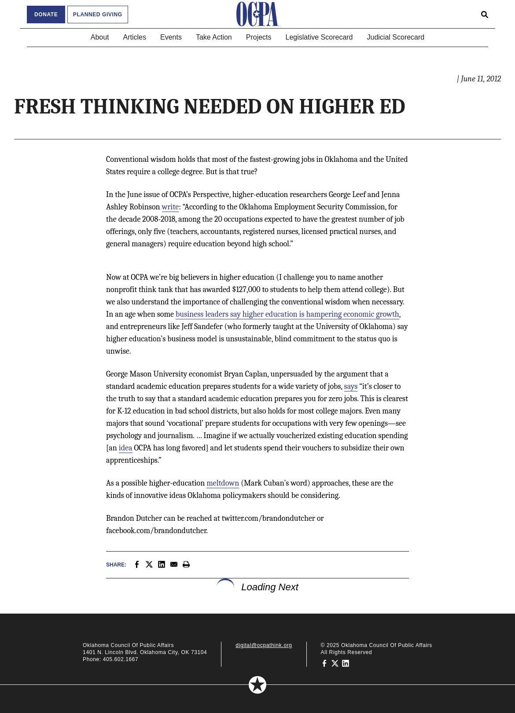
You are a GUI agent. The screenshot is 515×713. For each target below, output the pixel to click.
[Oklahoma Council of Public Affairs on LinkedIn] (345, 663)
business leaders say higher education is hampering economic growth (287, 314)
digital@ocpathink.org (263, 645)
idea (125, 448)
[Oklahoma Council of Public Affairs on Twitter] (334, 663)
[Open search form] (484, 14)
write (170, 207)
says (351, 386)
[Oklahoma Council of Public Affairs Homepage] (257, 14)
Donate (46, 14)
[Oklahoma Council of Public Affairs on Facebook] (324, 663)
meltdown (222, 483)
